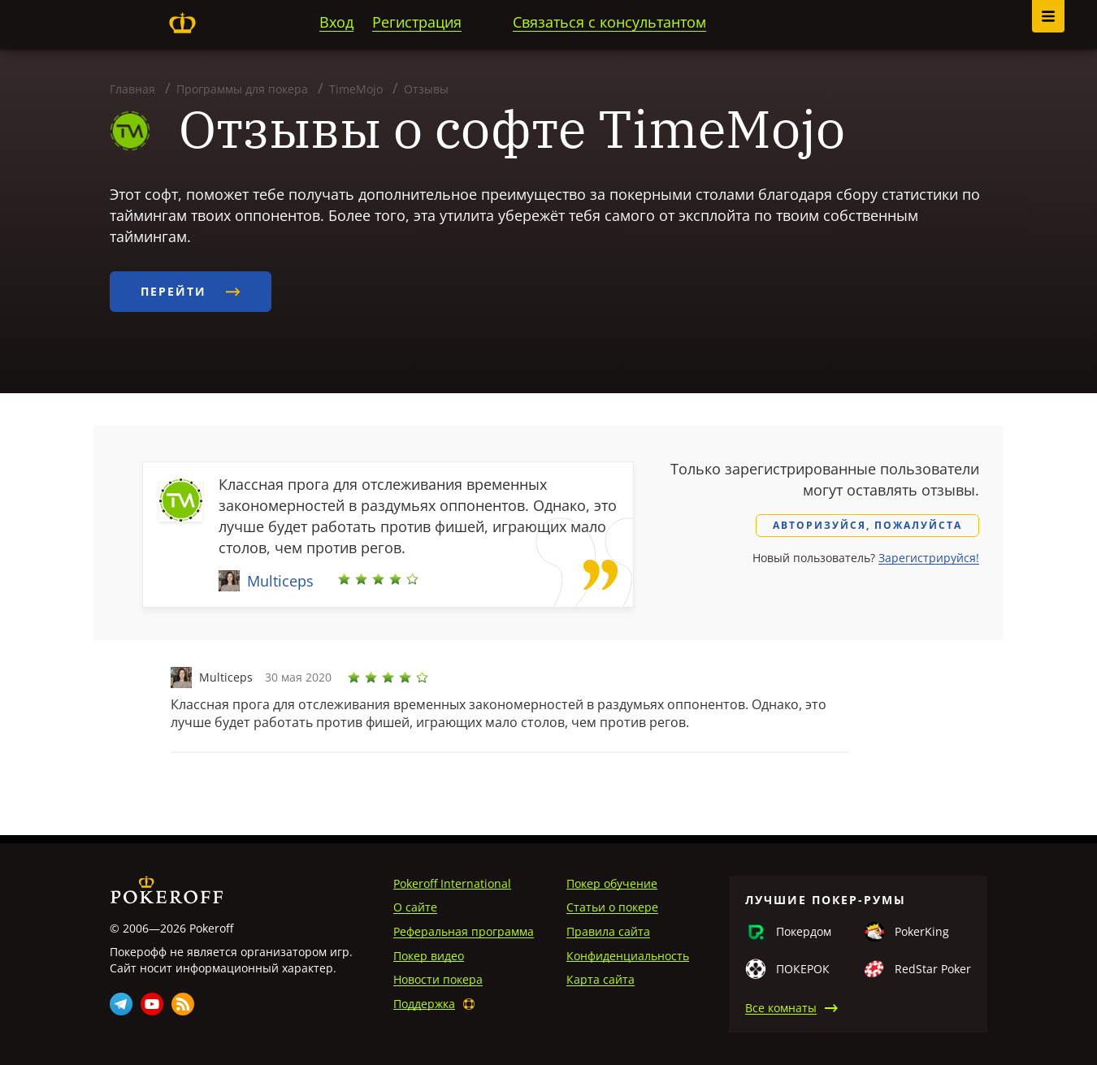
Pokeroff (182, 22)
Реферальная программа (463, 931)
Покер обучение (611, 883)
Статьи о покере (612, 907)
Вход (336, 22)
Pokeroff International (452, 883)
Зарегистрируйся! (928, 557)
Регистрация (417, 22)
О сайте (415, 907)
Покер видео (428, 955)
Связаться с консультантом (609, 22)
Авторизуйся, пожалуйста (867, 525)
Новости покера (438, 979)
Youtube (152, 1004)
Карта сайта (600, 979)
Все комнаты (781, 1007)
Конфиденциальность (627, 955)
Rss (182, 1004)
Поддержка (424, 1003)
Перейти (191, 291)
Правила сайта (608, 931)
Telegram (121, 1004)
